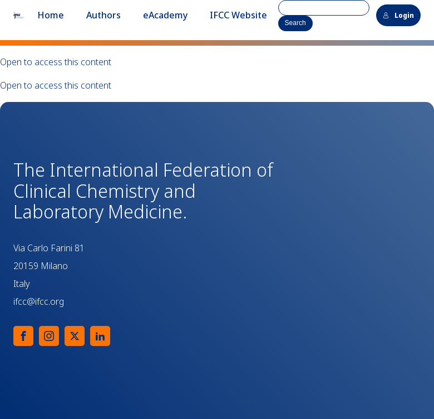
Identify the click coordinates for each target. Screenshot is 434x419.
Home (50, 15)
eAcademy (165, 15)
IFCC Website (238, 15)
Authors (103, 15)
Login (398, 15)
